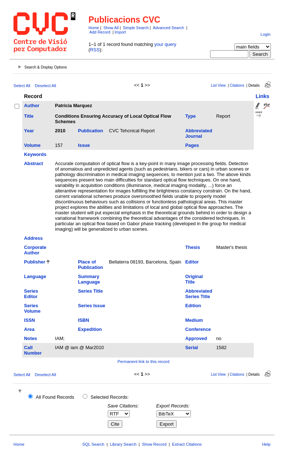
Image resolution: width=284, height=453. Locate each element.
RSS (94, 49)
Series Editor (31, 293)
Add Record (100, 32)
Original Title (194, 279)
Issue (84, 145)
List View (218, 85)
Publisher (34, 262)
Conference (198, 329)
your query (165, 44)
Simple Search (136, 28)
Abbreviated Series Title (198, 293)
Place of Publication (90, 264)
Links (262, 96)
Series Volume (32, 308)
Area (29, 329)
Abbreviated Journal (198, 133)
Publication (90, 130)
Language (35, 276)
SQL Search (93, 444)
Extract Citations (187, 444)
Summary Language (89, 279)
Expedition (90, 329)
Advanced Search (168, 28)
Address (33, 238)
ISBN (83, 320)
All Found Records (55, 397)
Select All (21, 85)
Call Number (33, 350)
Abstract (33, 163)
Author (31, 105)
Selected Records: (110, 397)
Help (266, 444)
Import (120, 32)
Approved (196, 338)
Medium (194, 320)
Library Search (123, 444)
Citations (237, 85)
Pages (192, 145)
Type (190, 116)
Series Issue (91, 305)
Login (266, 34)
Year (29, 130)
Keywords (35, 154)
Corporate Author (35, 250)
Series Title (90, 291)
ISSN (29, 320)
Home (93, 28)
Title (28, 116)
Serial (191, 347)
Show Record (154, 444)
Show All (111, 28)
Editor (192, 262)
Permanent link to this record (143, 361)
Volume (32, 145)
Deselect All (45, 85)
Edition (193, 305)
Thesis (192, 247)
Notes (30, 338)
